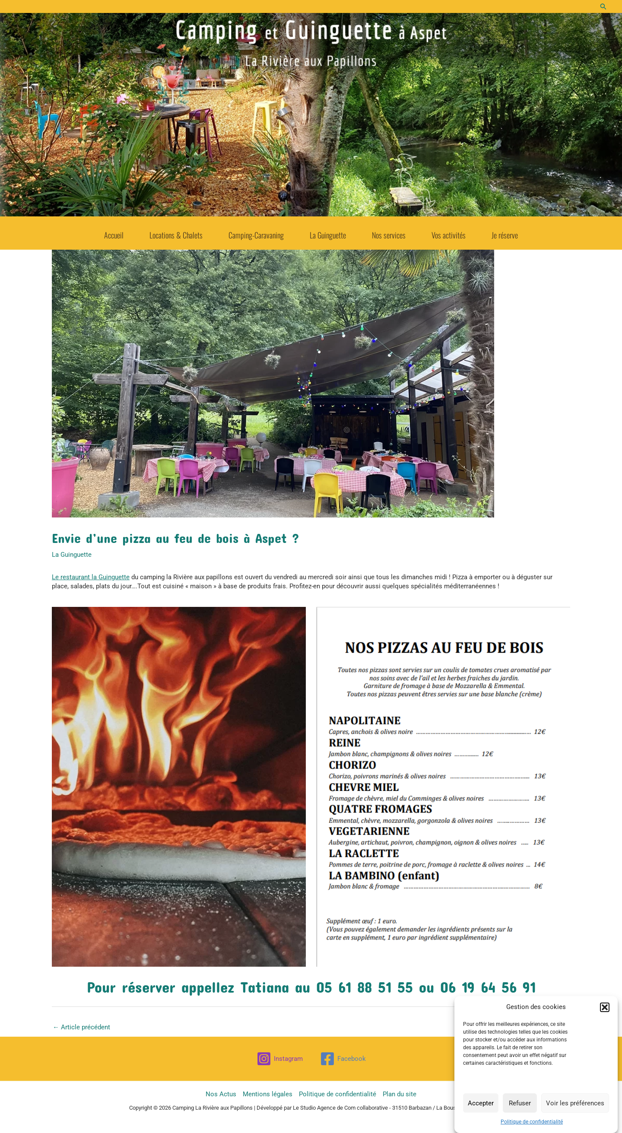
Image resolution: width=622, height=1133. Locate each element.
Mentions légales (267, 1094)
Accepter (481, 1103)
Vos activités (449, 232)
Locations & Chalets (176, 232)
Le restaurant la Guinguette (91, 577)
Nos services (389, 232)
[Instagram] (280, 1058)
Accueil (114, 232)
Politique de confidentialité (532, 1122)
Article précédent (81, 1027)
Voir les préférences (575, 1103)
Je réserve (505, 232)
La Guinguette (328, 232)
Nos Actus (221, 1094)
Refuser (520, 1103)
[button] (604, 1007)
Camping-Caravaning (256, 232)
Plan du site (399, 1094)
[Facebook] (343, 1058)
